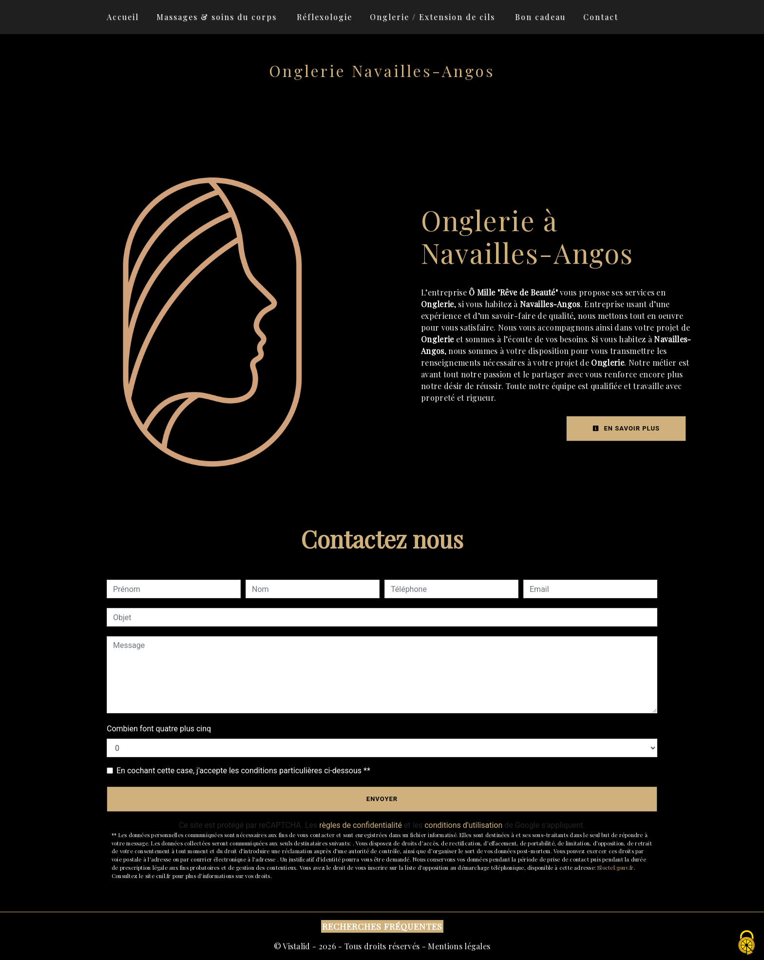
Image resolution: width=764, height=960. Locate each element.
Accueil (123, 17)
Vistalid (296, 946)
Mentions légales (458, 946)
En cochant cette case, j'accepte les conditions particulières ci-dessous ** (243, 770)
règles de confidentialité (360, 825)
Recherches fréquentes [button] (382, 926)
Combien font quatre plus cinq (159, 728)
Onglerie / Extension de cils (432, 17)
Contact (600, 17)
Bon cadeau (540, 17)
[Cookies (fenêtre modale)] (747, 943)
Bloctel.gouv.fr (615, 867)
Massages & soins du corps (216, 17)
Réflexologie (324, 17)
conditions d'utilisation (463, 825)
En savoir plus (626, 428)
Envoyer (382, 799)
